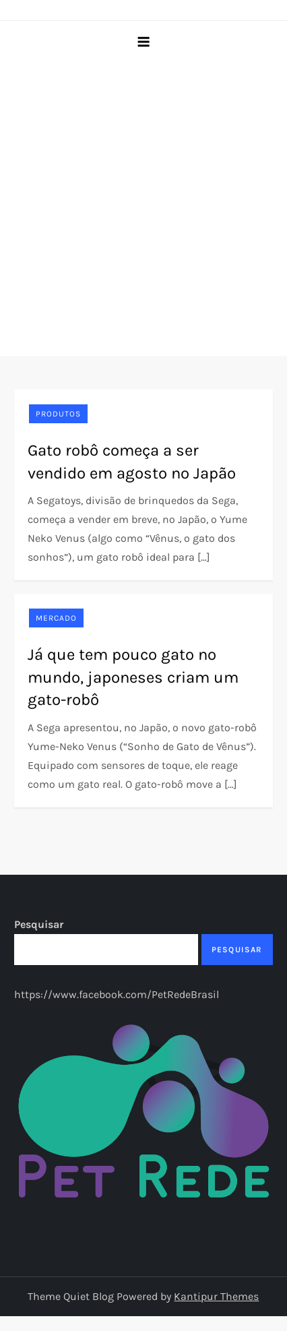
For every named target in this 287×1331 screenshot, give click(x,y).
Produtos (58, 414)
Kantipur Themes (216, 1296)
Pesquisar (38, 924)
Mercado (56, 618)
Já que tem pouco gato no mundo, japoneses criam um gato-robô (133, 677)
